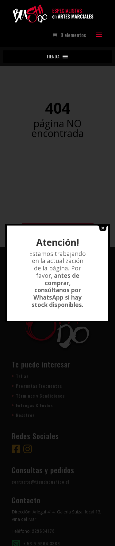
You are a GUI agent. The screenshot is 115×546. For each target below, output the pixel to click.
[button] (53, 56)
